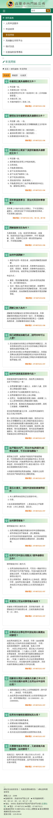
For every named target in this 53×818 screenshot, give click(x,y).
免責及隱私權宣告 (28, 789)
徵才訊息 (10, 46)
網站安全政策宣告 (11, 789)
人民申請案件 (12, 23)
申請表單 (10, 29)
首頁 (6, 69)
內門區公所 (26, 4)
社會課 (23, 75)
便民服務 (14, 69)
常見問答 (10, 35)
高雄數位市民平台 (14, 40)
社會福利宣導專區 (14, 52)
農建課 (15, 75)
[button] (48, 10)
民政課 (6, 75)
